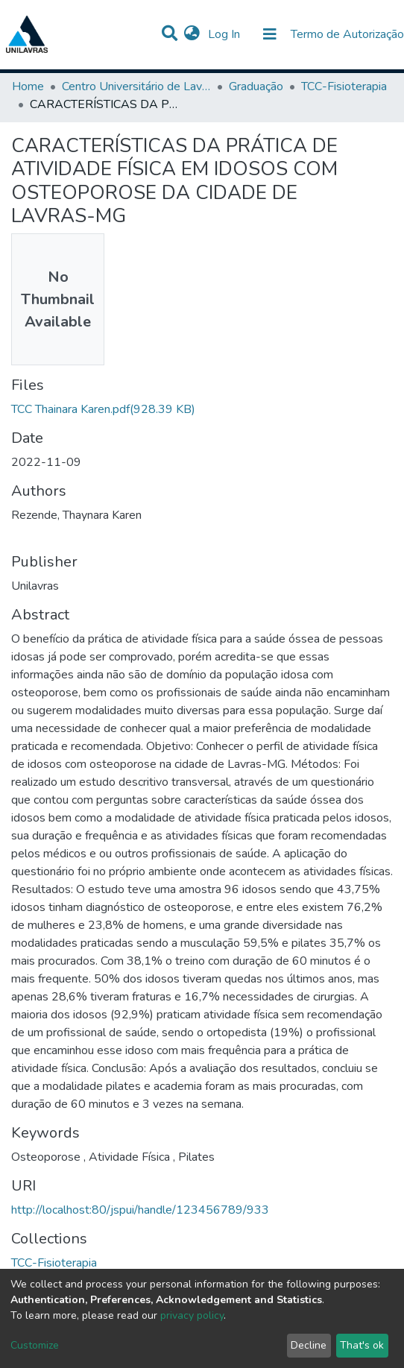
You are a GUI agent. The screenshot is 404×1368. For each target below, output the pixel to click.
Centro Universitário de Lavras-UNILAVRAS (136, 86)
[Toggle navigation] (270, 34)
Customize (34, 1345)
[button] (192, 34)
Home (28, 86)
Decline (308, 1345)
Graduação (256, 86)
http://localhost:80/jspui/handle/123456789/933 (140, 1210)
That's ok (362, 1345)
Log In (225, 34)
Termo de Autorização (347, 34)
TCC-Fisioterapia (344, 86)
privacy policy (192, 1315)
